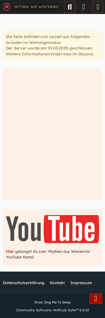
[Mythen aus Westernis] (31, 7)
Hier (10, 251)
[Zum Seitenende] (95, 298)
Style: (52, 302)
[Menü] (97, 7)
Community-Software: (52, 310)
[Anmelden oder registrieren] (83, 7)
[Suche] (69, 7)
